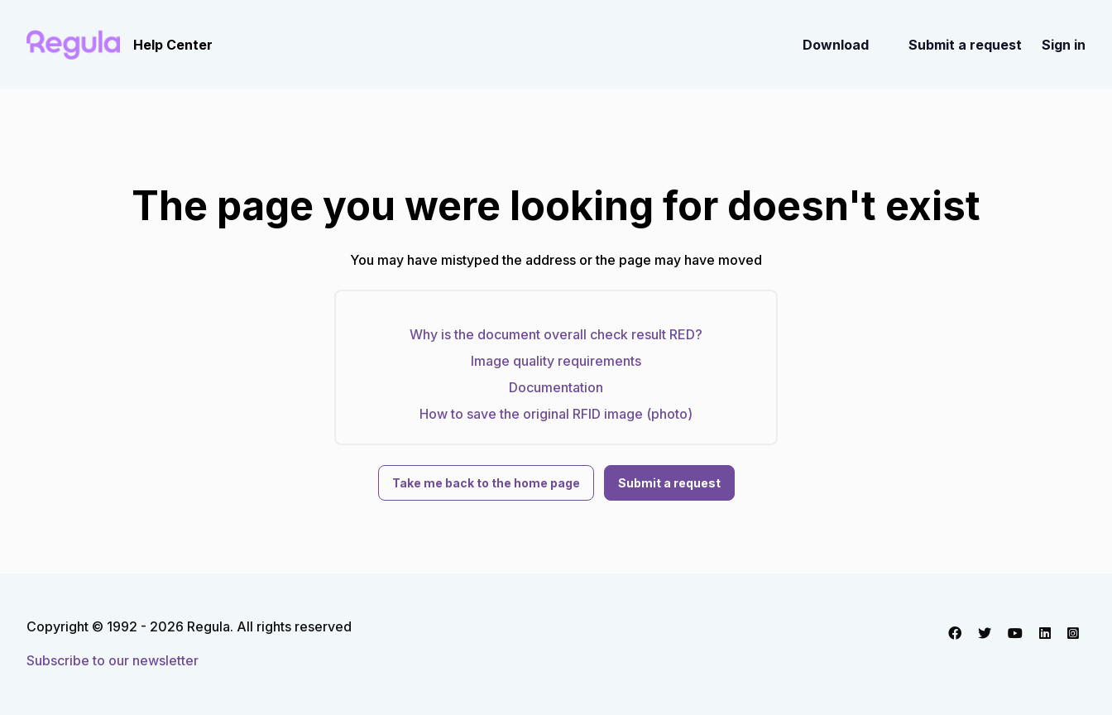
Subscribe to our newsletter (112, 660)
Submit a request (965, 44)
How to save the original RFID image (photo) (556, 413)
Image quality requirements (556, 361)
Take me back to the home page (486, 483)
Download (836, 44)
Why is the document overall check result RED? (556, 334)
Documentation (556, 387)
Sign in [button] (1064, 44)
